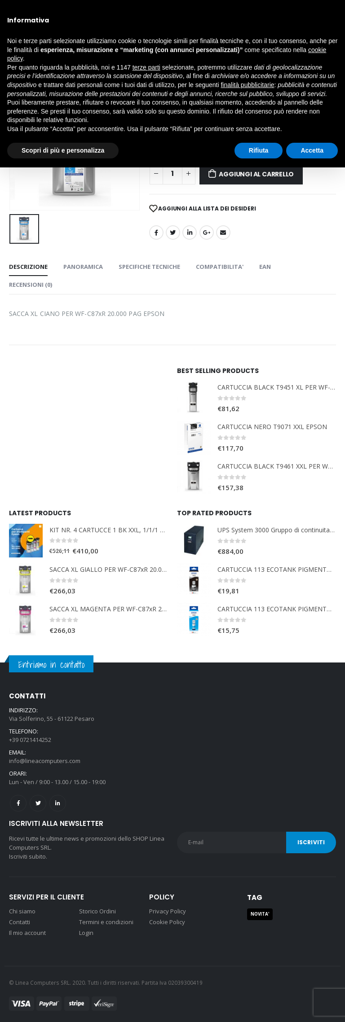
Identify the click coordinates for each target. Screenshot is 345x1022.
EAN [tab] (265, 267)
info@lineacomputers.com (44, 761)
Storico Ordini (97, 911)
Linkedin (57, 803)
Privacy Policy (167, 911)
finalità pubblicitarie (247, 84)
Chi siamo (22, 911)
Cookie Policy (167, 922)
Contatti (19, 922)
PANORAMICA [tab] (83, 267)
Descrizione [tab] (28, 267)
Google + (206, 232)
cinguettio (173, 232)
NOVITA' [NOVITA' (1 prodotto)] (260, 914)
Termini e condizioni (106, 922)
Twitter (38, 803)
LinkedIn (189, 232)
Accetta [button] (312, 150)
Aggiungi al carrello (256, 174)
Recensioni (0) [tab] (30, 285)
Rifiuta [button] (259, 150)
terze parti (146, 67)
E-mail (223, 232)
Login (86, 933)
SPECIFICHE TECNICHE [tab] (149, 267)
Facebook (156, 232)
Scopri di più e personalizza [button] (63, 150)
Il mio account (27, 933)
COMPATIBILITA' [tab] (219, 267)
